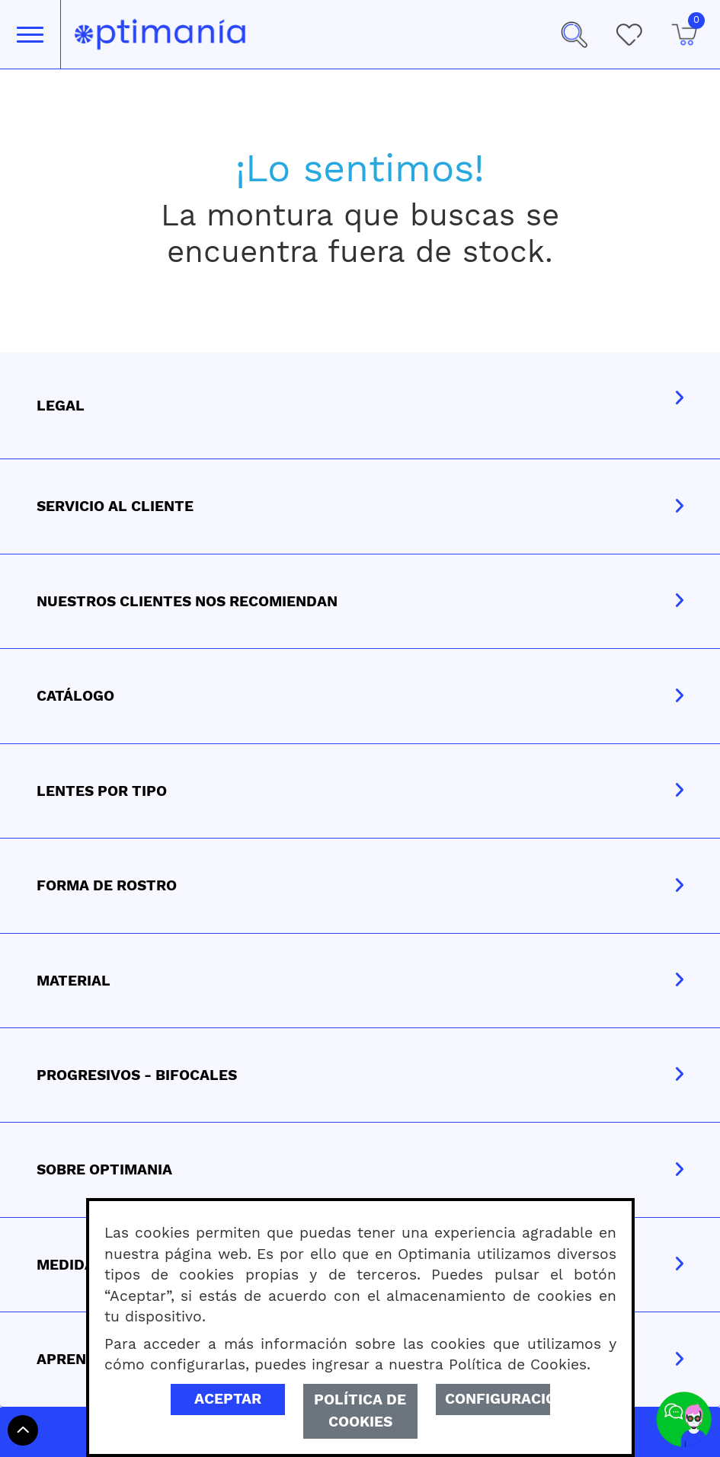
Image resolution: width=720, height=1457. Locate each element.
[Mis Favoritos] (628, 34)
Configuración (497, 1398)
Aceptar (227, 1398)
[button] (573, 34)
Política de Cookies (360, 1410)
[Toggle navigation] (30, 35)
